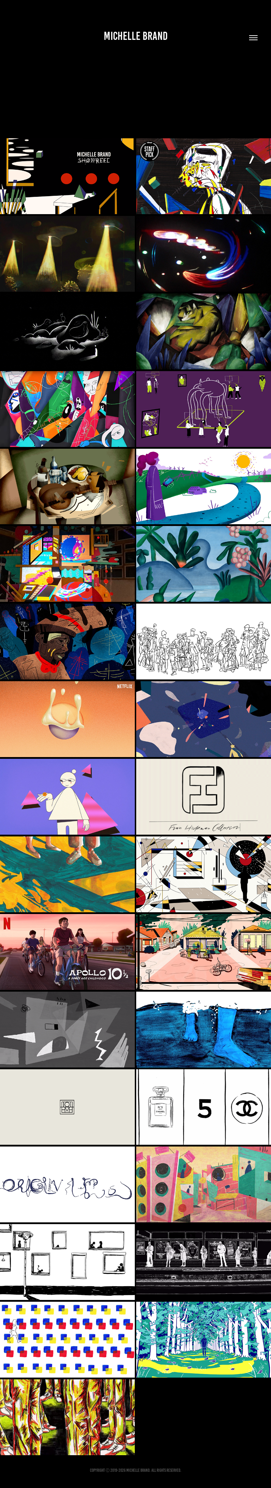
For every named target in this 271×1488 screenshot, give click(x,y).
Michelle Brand (136, 36)
